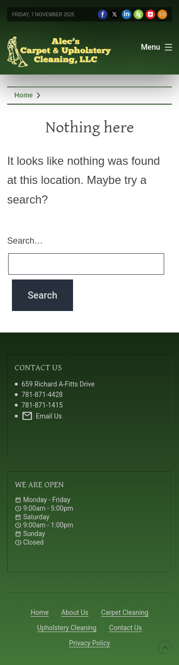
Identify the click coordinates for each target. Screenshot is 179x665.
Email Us (41, 416)
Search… (25, 241)
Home (23, 95)
